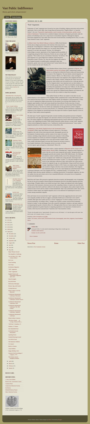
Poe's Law (10, 260)
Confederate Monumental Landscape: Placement (14, 295)
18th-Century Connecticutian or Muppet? (17, 167)
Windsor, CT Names (13, 326)
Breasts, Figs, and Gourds (14, 286)
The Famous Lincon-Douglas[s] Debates (13, 357)
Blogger (60, 419)
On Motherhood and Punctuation (13, 331)
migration (72, 218)
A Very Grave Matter (10, 379)
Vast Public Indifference (17, 8)
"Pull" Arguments (12, 269)
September (11, 240)
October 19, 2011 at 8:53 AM (38, 232)
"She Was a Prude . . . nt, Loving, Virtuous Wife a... (15, 321)
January (11, 368)
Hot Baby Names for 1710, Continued (17, 179)
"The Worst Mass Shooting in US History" (17, 154)
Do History (8, 388)
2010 (8, 227)
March (10, 363)
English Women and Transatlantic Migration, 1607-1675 (14, 275)
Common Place (9, 383)
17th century (34, 218)
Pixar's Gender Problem (12, 106)
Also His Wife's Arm (17, 204)
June (10, 247)
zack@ (33, 226)
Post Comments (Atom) (39, 246)
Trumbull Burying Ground (14, 337)
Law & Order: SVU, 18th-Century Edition (14, 257)
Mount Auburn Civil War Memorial (14, 291)
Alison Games (41, 218)
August (10, 243)
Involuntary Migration (13, 267)
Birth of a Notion (12, 346)
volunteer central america (37, 230)
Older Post (81, 243)
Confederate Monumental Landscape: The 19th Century (14, 307)
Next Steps (11, 264)
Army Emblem (12, 348)
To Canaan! (11, 344)
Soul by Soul (16, 192)
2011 (8, 224)
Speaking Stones (12, 334)
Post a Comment (34, 236)
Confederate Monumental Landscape (14, 315)
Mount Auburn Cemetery (14, 318)
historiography (59, 218)
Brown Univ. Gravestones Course (13, 381)
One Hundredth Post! (13, 328)
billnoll (50, 419)
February (11, 366)
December (11, 233)
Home (7, 17)
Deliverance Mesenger (13, 283)
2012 (8, 222)
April (10, 361)
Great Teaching (12, 262)
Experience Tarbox (17, 140)
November (11, 236)
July (10, 245)
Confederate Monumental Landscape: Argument (14, 311)
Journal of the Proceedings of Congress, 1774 (15, 354)
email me (15, 87)
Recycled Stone (12, 281)
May (10, 249)
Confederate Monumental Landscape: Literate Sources (15, 298)
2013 (8, 220)
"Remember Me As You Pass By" (13, 95)
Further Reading (16, 17)
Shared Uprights (12, 279)
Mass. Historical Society (11, 392)
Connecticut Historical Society (12, 385)
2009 (8, 229)
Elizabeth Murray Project (11, 390)
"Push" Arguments (12, 271)
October (11, 238)
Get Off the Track (12, 339)
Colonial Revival (12, 288)
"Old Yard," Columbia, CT (14, 324)
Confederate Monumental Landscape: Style (14, 302)
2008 (8, 231)
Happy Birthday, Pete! (13, 351)
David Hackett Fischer (50, 218)
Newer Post (31, 243)
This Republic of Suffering (14, 254)
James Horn (66, 218)
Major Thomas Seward (13, 251)
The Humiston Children (14, 341)
